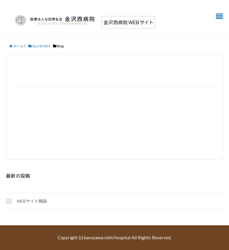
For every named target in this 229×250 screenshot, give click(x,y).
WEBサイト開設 (32, 201)
